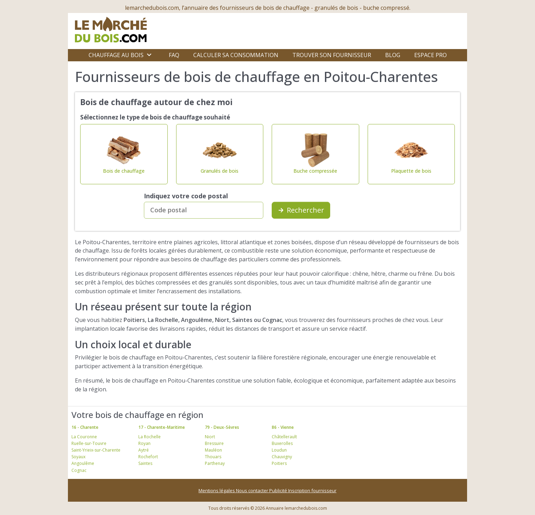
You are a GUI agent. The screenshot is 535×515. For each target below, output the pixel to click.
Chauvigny (282, 457)
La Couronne (84, 437)
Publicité (278, 490)
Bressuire (214, 443)
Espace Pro (430, 55)
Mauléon (213, 450)
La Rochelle (149, 437)
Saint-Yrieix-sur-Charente (95, 450)
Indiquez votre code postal (186, 196)
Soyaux (78, 457)
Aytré (143, 450)
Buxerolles (282, 443)
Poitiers (279, 463)
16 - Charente (84, 427)
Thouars (213, 457)
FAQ (174, 55)
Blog (392, 55)
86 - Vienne (283, 427)
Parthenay (215, 463)
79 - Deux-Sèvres (222, 427)
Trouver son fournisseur (331, 55)
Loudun (279, 450)
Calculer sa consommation (235, 55)
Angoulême (82, 463)
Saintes (145, 463)
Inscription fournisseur (312, 490)
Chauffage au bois (116, 55)
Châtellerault (284, 437)
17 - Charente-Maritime (161, 427)
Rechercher (301, 210)
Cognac (78, 470)
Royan (144, 443)
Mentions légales (217, 490)
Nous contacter (252, 490)
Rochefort (148, 457)
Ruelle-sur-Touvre (88, 443)
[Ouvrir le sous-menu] (149, 55)
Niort (210, 437)
